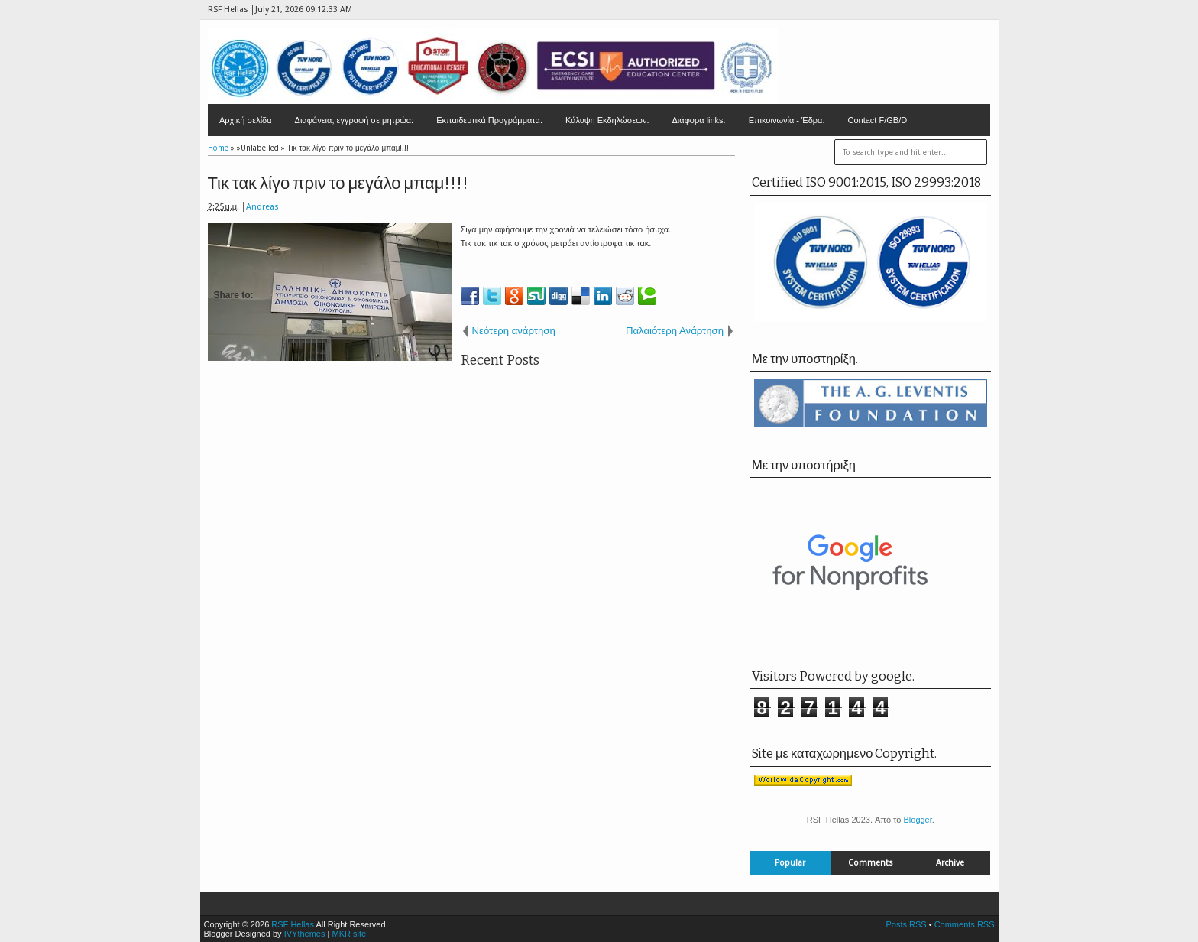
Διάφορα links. (698, 120)
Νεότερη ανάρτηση (513, 330)
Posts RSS (906, 924)
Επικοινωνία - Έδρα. (787, 120)
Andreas (262, 207)
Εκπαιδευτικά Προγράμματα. (489, 120)
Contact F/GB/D (878, 120)
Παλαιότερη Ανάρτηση (675, 330)
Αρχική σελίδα (245, 120)
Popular (790, 863)
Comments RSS (964, 924)
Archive (950, 863)
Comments (870, 863)
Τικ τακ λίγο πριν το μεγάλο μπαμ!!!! (338, 183)
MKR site (349, 933)
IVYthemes (304, 933)
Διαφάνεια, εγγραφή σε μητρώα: (354, 120)
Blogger (917, 819)
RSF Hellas (292, 924)
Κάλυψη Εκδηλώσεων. (607, 120)
